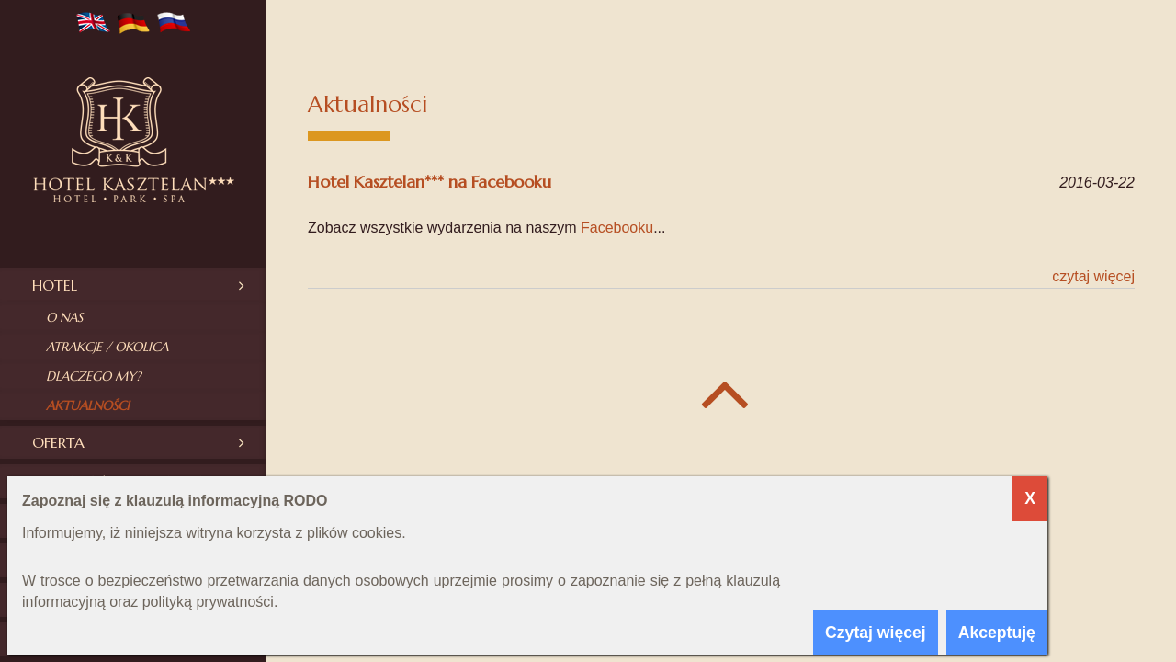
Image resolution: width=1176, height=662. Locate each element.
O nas (64, 317)
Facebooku (617, 227)
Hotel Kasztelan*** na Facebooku (429, 181)
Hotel (54, 285)
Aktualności (88, 405)
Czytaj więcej (1093, 276)
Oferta (58, 442)
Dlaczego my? (93, 376)
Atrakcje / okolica (107, 346)
